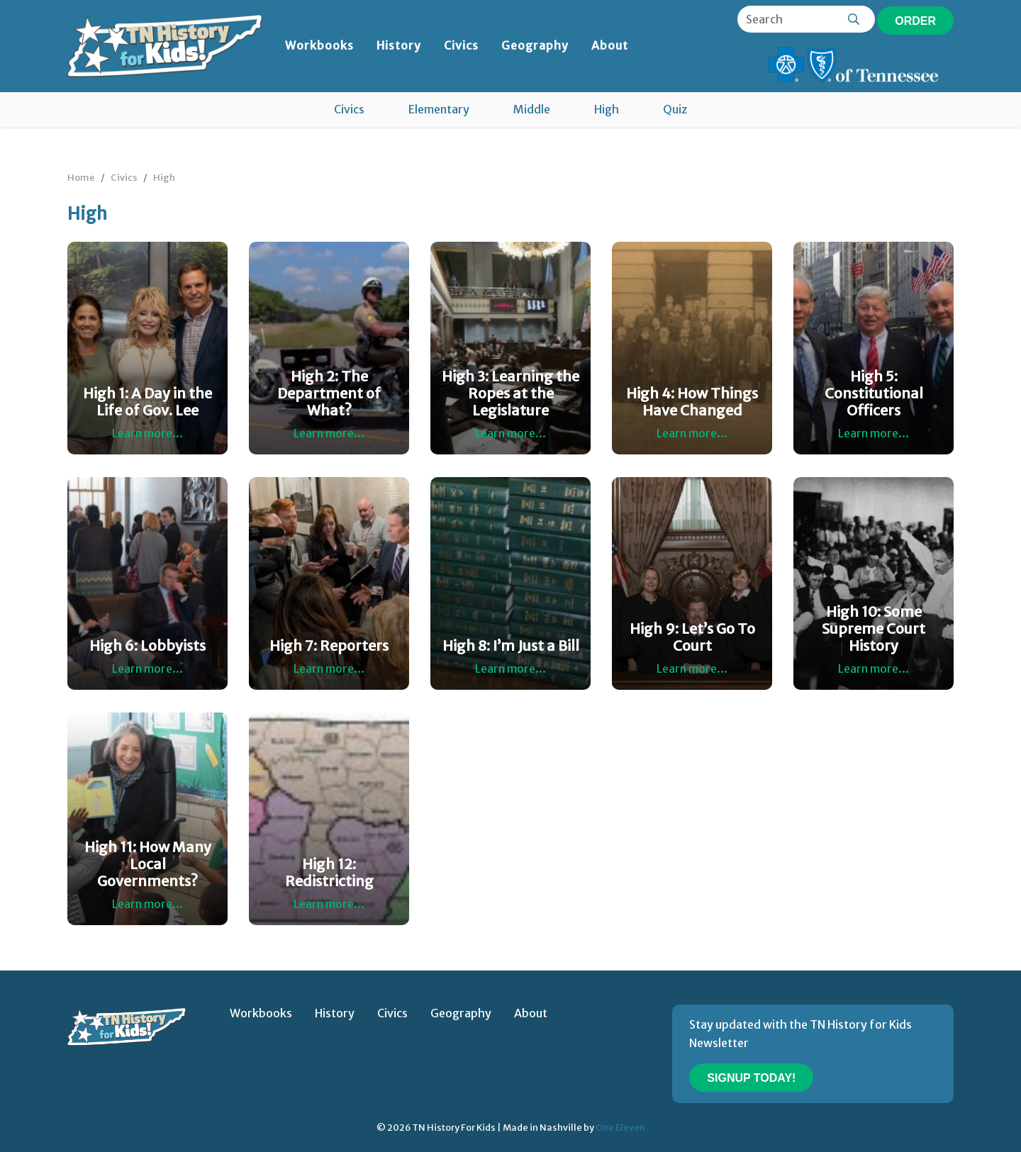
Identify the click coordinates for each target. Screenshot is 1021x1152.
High (606, 109)
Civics (461, 45)
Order (915, 21)
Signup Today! (751, 1078)
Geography (535, 45)
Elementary (438, 109)
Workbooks (319, 45)
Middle (531, 109)
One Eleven (620, 1127)
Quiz (675, 109)
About (609, 45)
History (398, 45)
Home (81, 177)
